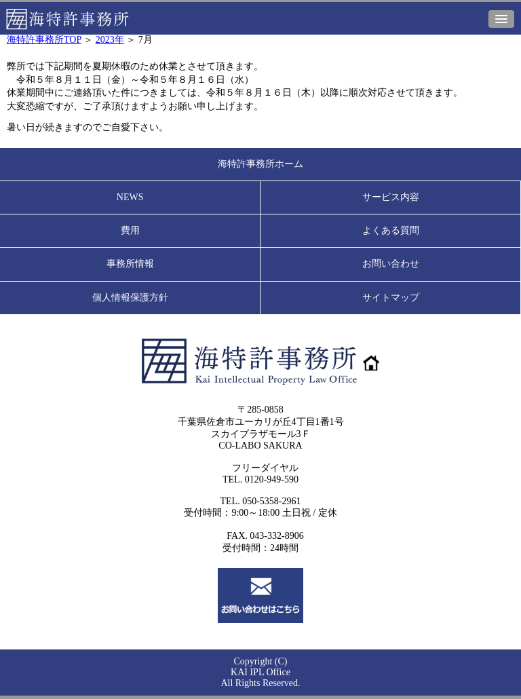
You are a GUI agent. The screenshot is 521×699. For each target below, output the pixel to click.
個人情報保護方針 (130, 297)
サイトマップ (390, 297)
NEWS (130, 197)
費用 (130, 230)
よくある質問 (390, 230)
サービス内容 (390, 197)
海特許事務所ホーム (260, 164)
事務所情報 (130, 264)
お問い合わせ (390, 264)
